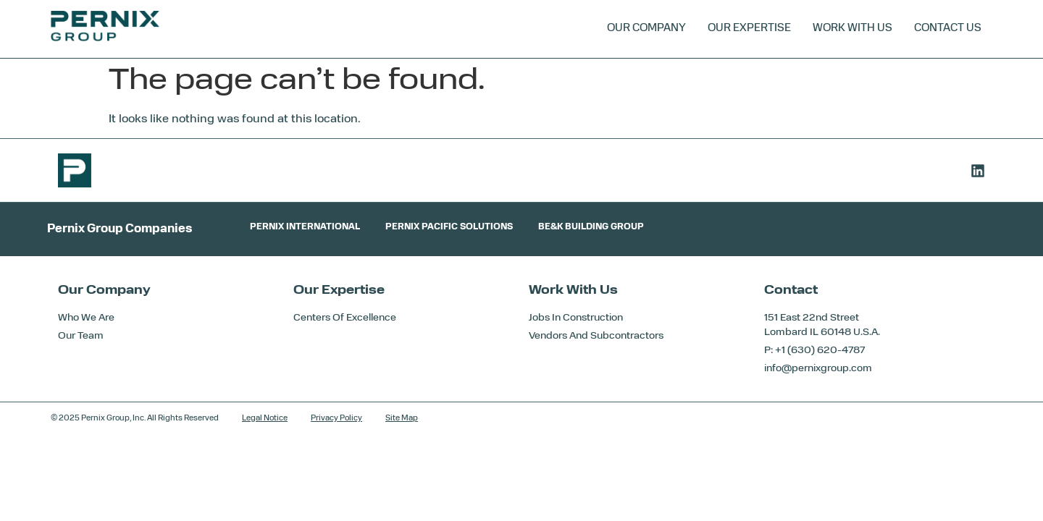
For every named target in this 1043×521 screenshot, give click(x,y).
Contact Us (947, 28)
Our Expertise (749, 28)
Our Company (646, 28)
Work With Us (852, 28)
